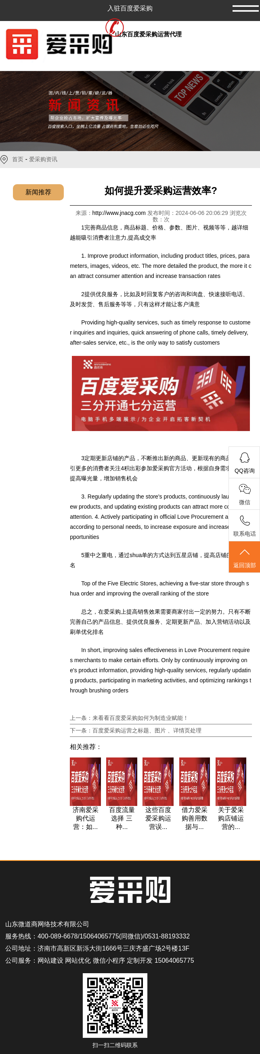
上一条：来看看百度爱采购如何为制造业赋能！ (129, 718)
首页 (17, 159)
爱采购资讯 (43, 159)
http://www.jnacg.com (119, 213)
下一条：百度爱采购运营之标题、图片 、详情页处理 (135, 730)
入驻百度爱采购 (130, 8)
